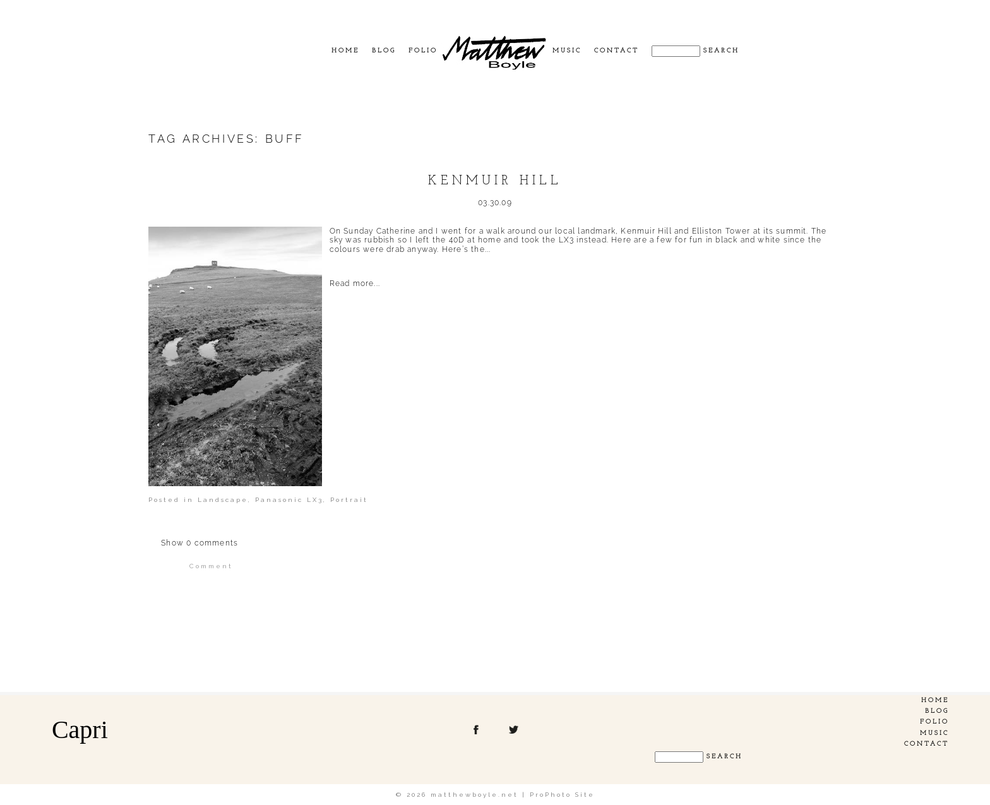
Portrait (349, 499)
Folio (423, 50)
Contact (616, 50)
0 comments (199, 543)
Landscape (223, 499)
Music (566, 50)
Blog (384, 50)
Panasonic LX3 (289, 499)
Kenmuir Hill (495, 181)
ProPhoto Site (562, 794)
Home (345, 50)
